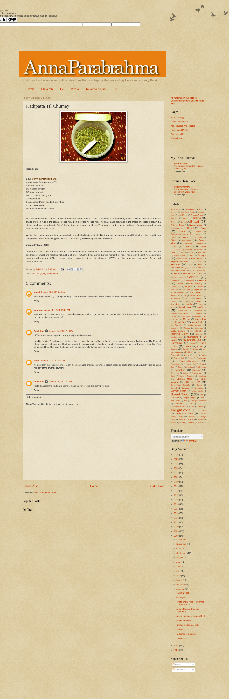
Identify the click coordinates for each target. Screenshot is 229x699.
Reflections (201, 367)
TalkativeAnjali (95, 89)
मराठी (199, 422)
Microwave (199, 328)
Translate (189, 441)
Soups (199, 385)
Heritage (186, 290)
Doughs (202, 255)
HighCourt (198, 290)
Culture (177, 249)
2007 (176, 645)
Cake (203, 228)
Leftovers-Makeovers (179, 313)
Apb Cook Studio (187, 212)
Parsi (185, 349)
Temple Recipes (189, 398)
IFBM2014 (175, 295)
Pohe (195, 355)
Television (175, 398)
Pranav (190, 358)
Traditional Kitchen (179, 407)
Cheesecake (198, 237)
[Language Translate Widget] (187, 436)
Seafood (202, 376)
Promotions (175, 364)
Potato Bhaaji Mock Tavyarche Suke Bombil (190, 603)
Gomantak (175, 281)
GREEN (179, 283)
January (180, 589)
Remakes (179, 370)
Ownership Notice (179, 134)
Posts (176, 664)
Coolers (187, 246)
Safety (185, 373)
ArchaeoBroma (197, 215)
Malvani (186, 319)
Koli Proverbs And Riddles (183, 126)
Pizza (186, 355)
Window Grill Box (186, 420)
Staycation (199, 388)
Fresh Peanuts (189, 273)
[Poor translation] (12, 19)
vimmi (37, 292)
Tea (201, 395)
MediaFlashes (194, 325)
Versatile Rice (184, 413)
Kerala (189, 304)
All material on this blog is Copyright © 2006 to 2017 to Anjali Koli (188, 101)
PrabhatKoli (179, 358)
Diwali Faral (179, 255)
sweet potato (197, 391)
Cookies (174, 247)
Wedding (192, 417)
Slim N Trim (192, 381)
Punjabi (186, 364)
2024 (176, 463)
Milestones (196, 331)
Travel (200, 407)
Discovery (202, 252)
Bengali (183, 222)
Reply (36, 300)
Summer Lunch (178, 391)
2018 (176, 490)
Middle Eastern (178, 331)
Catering (174, 237)
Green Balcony (195, 283)
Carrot (182, 231)
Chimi (173, 240)
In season (175, 298)
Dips (191, 252)
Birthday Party (177, 225)
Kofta (173, 307)
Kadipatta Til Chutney (186, 634)
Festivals (176, 264)
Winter (173, 422)
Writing (182, 422)
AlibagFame (190, 209)
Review (196, 370)
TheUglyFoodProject (199, 401)
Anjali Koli (39, 331)
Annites (174, 212)
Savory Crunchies (187, 376)
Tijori (190, 404)
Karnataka (175, 304)
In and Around (196, 295)
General (193, 277)
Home (31, 89)
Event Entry (196, 258)
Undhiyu (180, 629)
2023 (176, 468)
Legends (198, 313)
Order (200, 346)
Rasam (180, 367)
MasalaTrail (180, 322)
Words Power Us (178, 138)
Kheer (201, 304)
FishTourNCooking (178, 268)
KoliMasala (185, 307)
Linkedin (47, 89)
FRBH (176, 273)
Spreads (185, 388)
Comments (179, 669)
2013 (176, 513)
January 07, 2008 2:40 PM (61, 331)
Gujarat (188, 286)
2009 (176, 531)
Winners (200, 420)
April (178, 575)
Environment (181, 259)
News (192, 343)
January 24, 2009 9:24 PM (52, 360)
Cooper (203, 246)
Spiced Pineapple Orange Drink (190, 616)
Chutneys (37, 273)
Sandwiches (197, 373)
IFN (115, 89)
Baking (197, 218)
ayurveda (185, 218)
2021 (176, 477)
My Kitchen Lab (50, 273)
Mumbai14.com (176, 337)
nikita (36, 360)
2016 (176, 499)
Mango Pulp (200, 319)
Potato (203, 355)
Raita (202, 364)
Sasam (173, 376)
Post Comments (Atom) (46, 492)
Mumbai (199, 334)
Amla (201, 209)
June (179, 566)
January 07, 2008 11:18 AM (57, 310)
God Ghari (181, 638)
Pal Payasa (181, 597)
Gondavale (189, 281)
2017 (176, 495)
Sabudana (175, 373)
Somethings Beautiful (180, 385)
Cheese (185, 237)
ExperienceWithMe (179, 261)
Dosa (191, 255)
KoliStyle (201, 307)
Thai (185, 401)
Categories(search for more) (186, 234)
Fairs (199, 261)
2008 (176, 536)
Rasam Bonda (182, 593)
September (181, 553)
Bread (190, 228)
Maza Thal (197, 322)
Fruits (201, 273)
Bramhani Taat (177, 228)
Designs (183, 252)
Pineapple (175, 355)
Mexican (186, 328)
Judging (174, 301)
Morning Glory (179, 333)
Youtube (191, 422)
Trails (192, 407)
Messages (174, 328)
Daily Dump (199, 249)
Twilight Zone (181, 410)
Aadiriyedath (176, 209)
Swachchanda (181, 163)
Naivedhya (177, 343)
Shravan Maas (184, 379)
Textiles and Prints (179, 130)
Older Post (157, 486)
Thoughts (178, 403)
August (180, 557)
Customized (187, 249)
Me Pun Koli (176, 325)
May (178, 571)
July (178, 562)
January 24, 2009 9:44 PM (61, 381)
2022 (176, 472)
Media (74, 89)
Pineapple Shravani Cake (188, 625)
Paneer (174, 349)
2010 (176, 526)
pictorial (200, 352)
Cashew (198, 231)
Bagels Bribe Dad (184, 620)
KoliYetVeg (182, 310)
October (180, 548)
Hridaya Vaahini (182, 187)
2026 (176, 454)
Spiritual (174, 388)
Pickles (188, 352)
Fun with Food (177, 277)
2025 (176, 459)
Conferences (187, 243)
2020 (176, 482)
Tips (199, 403)
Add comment (34, 397)
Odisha (188, 346)
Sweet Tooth (180, 394)
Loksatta (196, 316)
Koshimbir (198, 310)
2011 (176, 522)
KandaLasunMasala (192, 301)
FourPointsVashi (199, 270)
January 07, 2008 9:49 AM (53, 292)
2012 (176, 518)
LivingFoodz (185, 316)
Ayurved (174, 218)
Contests (199, 243)
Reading (189, 367)
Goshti (203, 280)
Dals (173, 252)
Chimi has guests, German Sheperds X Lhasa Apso (186, 190)
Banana (174, 222)
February (180, 584)
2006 (176, 650)
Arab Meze (182, 215)
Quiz (194, 364)
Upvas (204, 410)
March (179, 580)
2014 (176, 509)
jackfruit (188, 298)
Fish (199, 264)
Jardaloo (199, 298)
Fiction (190, 265)
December (181, 539)
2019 (176, 486)
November (181, 544)
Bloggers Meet (196, 225)
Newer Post (30, 486)
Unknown (38, 310)
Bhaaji (195, 221)
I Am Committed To (179, 121)
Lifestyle (174, 316)
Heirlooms (174, 290)
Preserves (202, 358)
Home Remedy (177, 292)
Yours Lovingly (177, 117)
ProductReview (188, 361)
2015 (176, 504)
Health (200, 287)
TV (62, 89)
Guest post (176, 287)
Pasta (195, 349)
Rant (172, 367)
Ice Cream (195, 292)
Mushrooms (192, 337)
